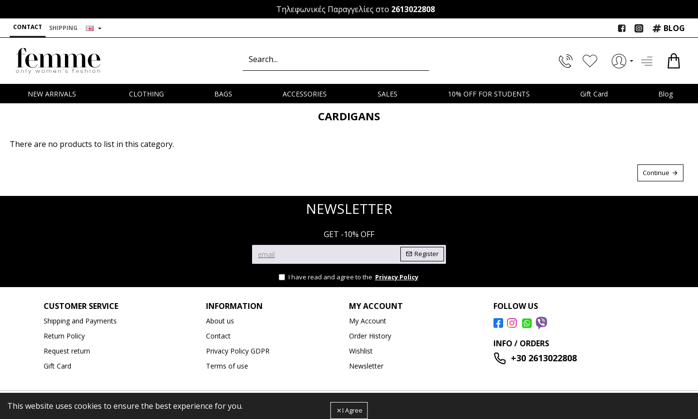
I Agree (352, 410)
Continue (656, 172)
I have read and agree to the (349, 277)
